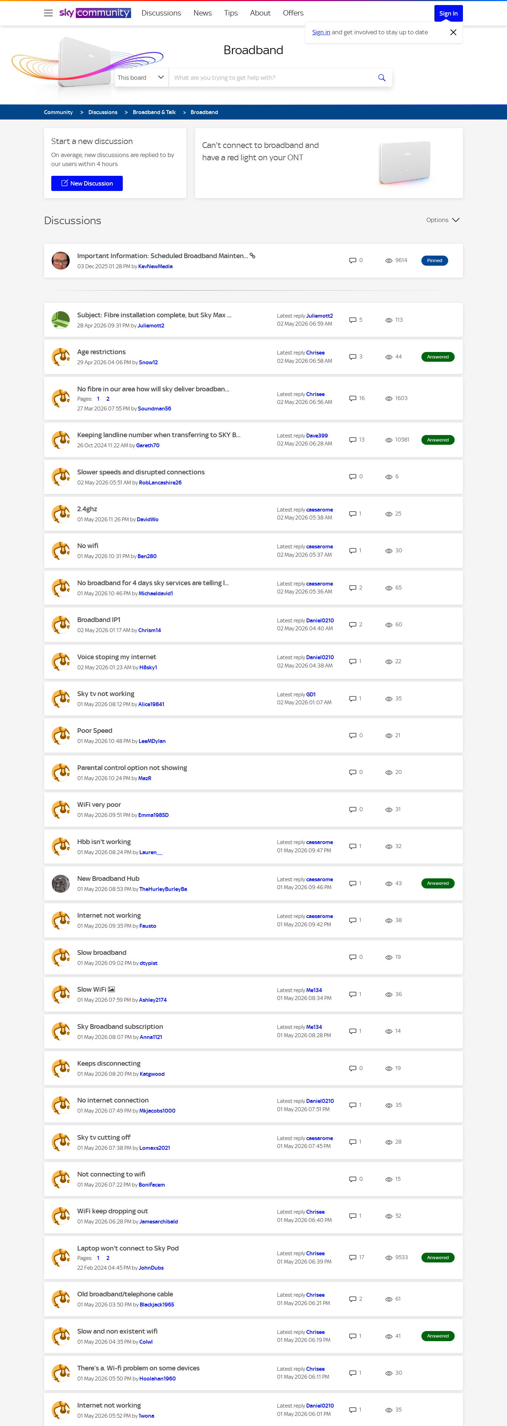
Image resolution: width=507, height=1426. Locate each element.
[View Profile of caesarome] (319, 510)
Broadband (253, 50)
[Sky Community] (95, 13)
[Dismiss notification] (453, 32)
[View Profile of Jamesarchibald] (158, 1221)
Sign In (448, 13)
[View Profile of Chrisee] (315, 352)
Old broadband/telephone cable (125, 1294)
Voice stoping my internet (116, 657)
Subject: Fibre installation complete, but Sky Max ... (154, 315)
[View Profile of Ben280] (147, 556)
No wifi (88, 546)
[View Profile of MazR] (144, 778)
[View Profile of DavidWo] (148, 519)
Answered (438, 357)
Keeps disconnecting (108, 1063)
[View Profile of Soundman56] (154, 408)
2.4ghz (87, 509)
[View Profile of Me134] (314, 990)
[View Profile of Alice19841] (151, 704)
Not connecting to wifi (111, 1174)
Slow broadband (101, 952)
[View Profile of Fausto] (147, 926)
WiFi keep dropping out (112, 1211)
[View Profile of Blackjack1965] (157, 1304)
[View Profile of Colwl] (146, 1342)
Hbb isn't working (104, 842)
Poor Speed (94, 730)
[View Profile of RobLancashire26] (160, 482)
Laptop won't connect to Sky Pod (128, 1248)
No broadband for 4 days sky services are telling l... (153, 583)
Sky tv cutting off (103, 1137)
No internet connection (113, 1100)
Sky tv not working (105, 694)
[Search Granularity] (142, 78)
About (260, 13)
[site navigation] (48, 13)
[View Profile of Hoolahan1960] (157, 1378)
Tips (231, 13)
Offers (293, 13)
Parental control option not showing (132, 768)
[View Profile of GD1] (311, 694)
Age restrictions (101, 352)
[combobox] (269, 78)
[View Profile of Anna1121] (151, 1037)
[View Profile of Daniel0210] (320, 620)
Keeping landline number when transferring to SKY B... (158, 435)
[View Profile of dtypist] (148, 963)
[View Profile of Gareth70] (148, 445)
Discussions (161, 13)
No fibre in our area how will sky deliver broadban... (153, 389)
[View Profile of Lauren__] (150, 852)
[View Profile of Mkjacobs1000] (157, 1111)
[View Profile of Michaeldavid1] (156, 593)
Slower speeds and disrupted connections (141, 472)
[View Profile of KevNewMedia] (155, 266)
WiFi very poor (99, 804)
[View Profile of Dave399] (317, 435)
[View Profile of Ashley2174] (153, 1000)
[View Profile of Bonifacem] (152, 1185)
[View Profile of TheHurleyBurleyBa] (163, 889)
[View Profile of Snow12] (148, 362)
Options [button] (437, 219)
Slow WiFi (92, 989)
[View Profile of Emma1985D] (153, 815)
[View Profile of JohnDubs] (151, 1268)
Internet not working (109, 915)
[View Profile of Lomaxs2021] (154, 1148)
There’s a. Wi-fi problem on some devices (138, 1368)
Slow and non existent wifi (117, 1331)
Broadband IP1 (99, 620)
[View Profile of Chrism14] (149, 630)
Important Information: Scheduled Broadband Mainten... (163, 256)
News (203, 13)
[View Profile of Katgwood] (152, 1074)
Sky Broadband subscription (120, 1026)
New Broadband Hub (108, 878)
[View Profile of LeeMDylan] (152, 741)
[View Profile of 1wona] (146, 1416)
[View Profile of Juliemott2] (151, 325)
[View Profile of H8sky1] (148, 667)
